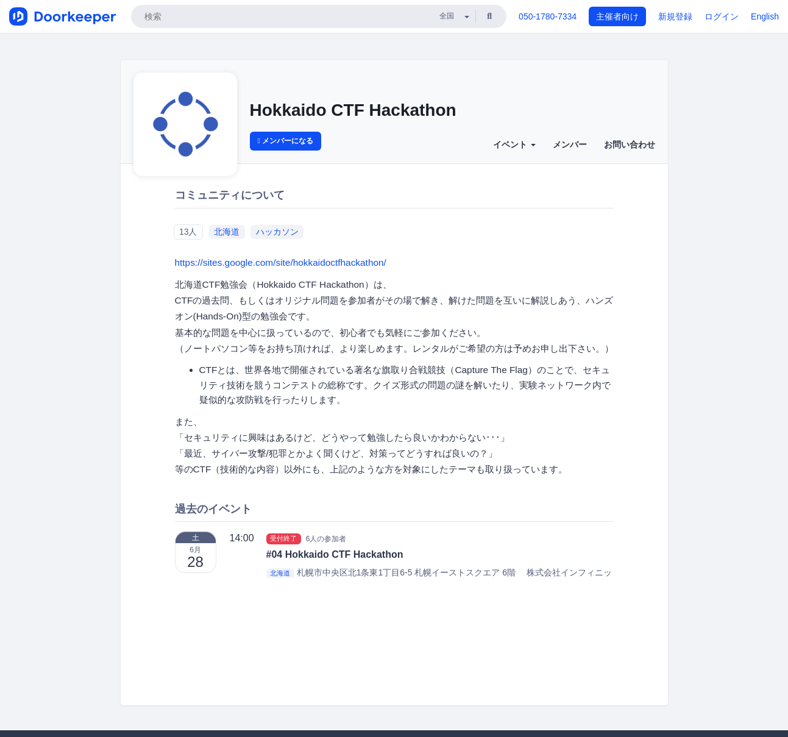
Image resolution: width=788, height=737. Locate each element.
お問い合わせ (629, 144)
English (765, 16)
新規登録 (675, 16)
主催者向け (617, 16)
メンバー (570, 144)
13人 (188, 232)
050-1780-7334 (548, 16)
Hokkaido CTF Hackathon (353, 110)
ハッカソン (277, 232)
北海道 (227, 232)
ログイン (722, 16)
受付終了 (283, 538)
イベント (514, 144)
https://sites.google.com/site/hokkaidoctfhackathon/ (280, 262)
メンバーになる (286, 141)
